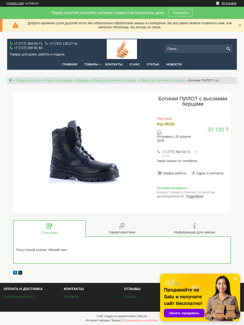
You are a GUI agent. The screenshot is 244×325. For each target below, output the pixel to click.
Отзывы (130, 297)
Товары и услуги (28, 80)
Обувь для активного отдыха (162, 80)
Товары (91, 64)
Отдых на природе (58, 80)
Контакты (114, 64)
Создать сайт (15, 3)
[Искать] (228, 49)
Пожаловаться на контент (141, 320)
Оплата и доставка (18, 297)
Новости (174, 64)
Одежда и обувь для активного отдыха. (106, 80)
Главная (69, 64)
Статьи (153, 64)
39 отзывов (229, 3)
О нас (135, 64)
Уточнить (181, 13)
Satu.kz (142, 316)
